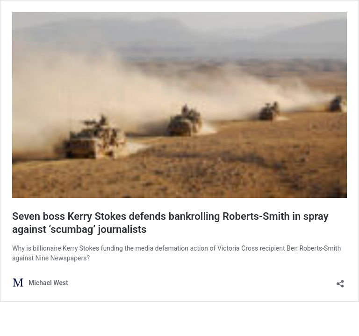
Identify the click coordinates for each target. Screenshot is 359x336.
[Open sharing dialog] (340, 280)
